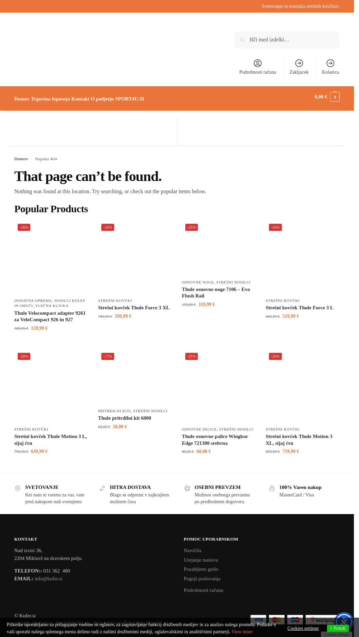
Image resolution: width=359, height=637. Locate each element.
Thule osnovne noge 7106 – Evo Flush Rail (216, 289)
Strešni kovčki (115, 297)
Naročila (193, 546)
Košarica (330, 66)
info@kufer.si (48, 575)
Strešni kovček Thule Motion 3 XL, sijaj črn (299, 436)
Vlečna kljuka (52, 302)
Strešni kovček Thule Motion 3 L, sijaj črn (50, 436)
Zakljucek (299, 66)
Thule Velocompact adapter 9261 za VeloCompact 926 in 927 (50, 312)
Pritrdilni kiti (114, 407)
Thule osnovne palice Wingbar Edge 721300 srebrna (215, 436)
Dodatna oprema (33, 297)
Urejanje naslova (201, 556)
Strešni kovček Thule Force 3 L (300, 304)
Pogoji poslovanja (202, 575)
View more (242, 631)
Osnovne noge (198, 278)
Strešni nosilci (233, 278)
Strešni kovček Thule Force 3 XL (133, 304)
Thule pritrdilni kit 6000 (124, 414)
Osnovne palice (199, 425)
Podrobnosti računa (257, 66)
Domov (21, 154)
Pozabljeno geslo (201, 565)
